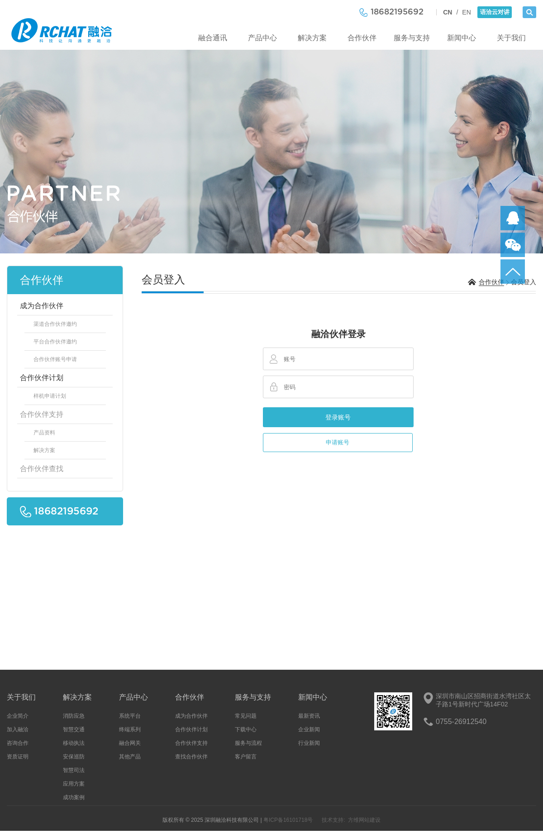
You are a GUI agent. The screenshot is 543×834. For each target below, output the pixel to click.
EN (466, 12)
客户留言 (246, 756)
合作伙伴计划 (41, 377)
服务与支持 (412, 38)
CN (447, 12)
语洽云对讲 (495, 12)
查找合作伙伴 (191, 756)
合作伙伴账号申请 (55, 359)
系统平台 (130, 716)
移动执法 (74, 743)
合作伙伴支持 (41, 414)
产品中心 (262, 38)
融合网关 (130, 743)
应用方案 (74, 784)
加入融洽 (18, 729)
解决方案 (312, 38)
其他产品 (130, 756)
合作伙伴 (362, 38)
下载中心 (246, 729)
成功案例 (74, 797)
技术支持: (333, 820)
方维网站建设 (364, 820)
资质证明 (18, 756)
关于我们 (511, 38)
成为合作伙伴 (41, 306)
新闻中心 (461, 38)
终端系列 (130, 729)
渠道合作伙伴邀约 (55, 324)
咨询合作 (18, 743)
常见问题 (246, 716)
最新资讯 (309, 716)
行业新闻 (309, 743)
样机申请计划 (49, 396)
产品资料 (44, 432)
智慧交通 (74, 729)
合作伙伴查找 (41, 468)
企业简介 (18, 716)
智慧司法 (74, 770)
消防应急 (74, 716)
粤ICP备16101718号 (288, 820)
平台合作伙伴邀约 (55, 341)
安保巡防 (74, 756)
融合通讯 (212, 38)
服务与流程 (248, 743)
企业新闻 (309, 729)
